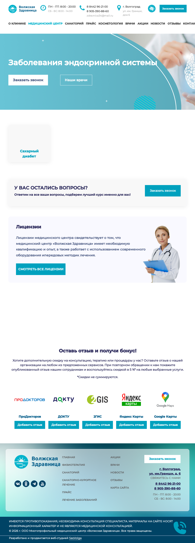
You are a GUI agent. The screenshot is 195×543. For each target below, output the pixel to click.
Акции (142, 23)
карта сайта (119, 487)
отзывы (116, 480)
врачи (115, 464)
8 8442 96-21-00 (97, 6)
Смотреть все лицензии (40, 269)
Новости (158, 23)
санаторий (70, 472)
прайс (66, 492)
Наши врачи (76, 80)
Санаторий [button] (74, 23)
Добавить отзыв (30, 425)
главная (68, 457)
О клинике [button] (17, 23)
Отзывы (174, 23)
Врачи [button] (130, 23)
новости (117, 472)
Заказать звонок (173, 8)
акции (115, 457)
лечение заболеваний (79, 499)
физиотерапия (73, 464)
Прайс (91, 23)
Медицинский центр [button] (45, 23)
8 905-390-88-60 (98, 11)
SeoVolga (75, 538)
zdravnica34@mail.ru (100, 15)
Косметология (110, 23)
